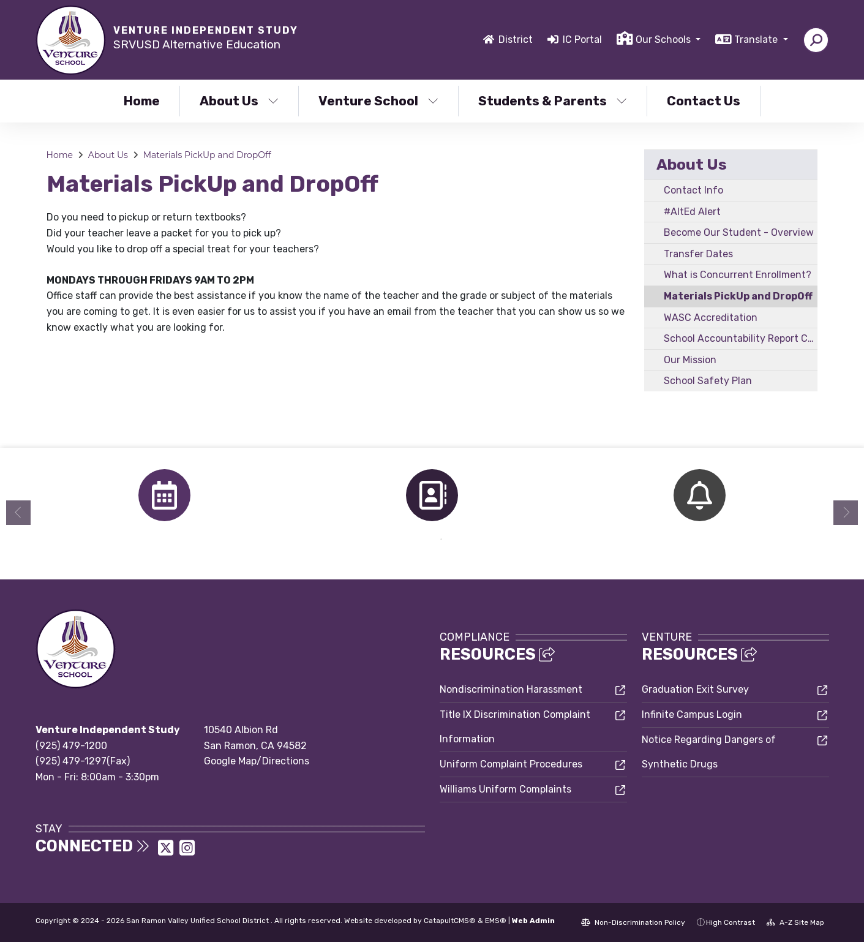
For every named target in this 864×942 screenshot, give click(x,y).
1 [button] (423, 539)
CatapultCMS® (450, 920)
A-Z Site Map (795, 922)
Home (142, 100)
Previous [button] (18, 512)
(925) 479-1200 (71, 746)
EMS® (495, 920)
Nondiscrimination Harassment (511, 689)
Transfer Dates (698, 254)
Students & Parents (552, 100)
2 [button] (441, 539)
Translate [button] (757, 39)
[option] (164, 495)
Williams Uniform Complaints (505, 789)
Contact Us (703, 100)
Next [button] (845, 512)
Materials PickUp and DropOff (207, 154)
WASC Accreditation (710, 317)
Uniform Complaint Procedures (511, 764)
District (515, 39)
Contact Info (693, 190)
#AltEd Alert (692, 211)
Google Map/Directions (256, 761)
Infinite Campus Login (692, 714)
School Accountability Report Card (740, 338)
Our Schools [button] (664, 39)
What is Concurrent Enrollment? (737, 275)
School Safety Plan (708, 380)
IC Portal (582, 39)
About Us (239, 100)
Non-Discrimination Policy (633, 922)
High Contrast (730, 922)
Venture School (378, 100)
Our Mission (690, 360)
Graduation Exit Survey (695, 689)
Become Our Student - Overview (739, 232)
